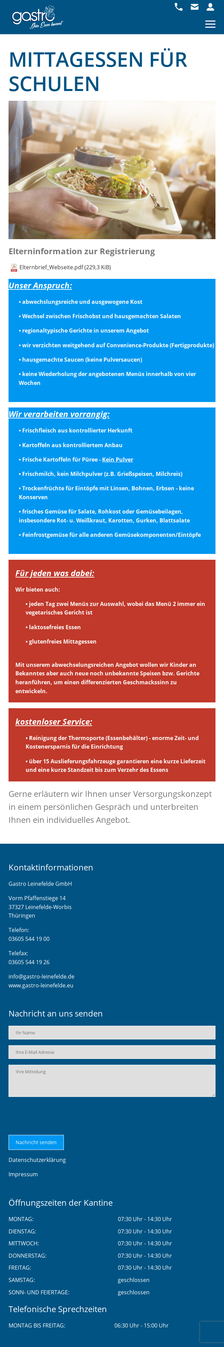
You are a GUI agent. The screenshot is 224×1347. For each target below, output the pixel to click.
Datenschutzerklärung (37, 1160)
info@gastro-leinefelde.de (41, 976)
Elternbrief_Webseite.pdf (65, 267)
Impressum (23, 1174)
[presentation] (60, 1115)
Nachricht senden (36, 1142)
